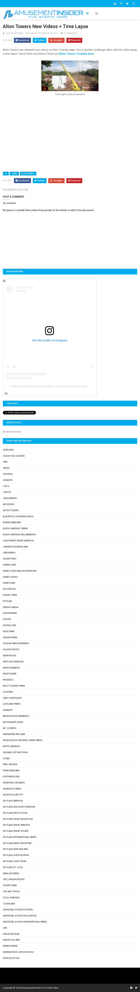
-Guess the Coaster (14, 456)
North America (11, 746)
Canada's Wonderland (15, 547)
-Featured (8, 450)
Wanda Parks (10, 946)
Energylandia (10, 607)
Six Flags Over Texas (14, 861)
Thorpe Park (10, 885)
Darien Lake (9, 565)
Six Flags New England (15, 849)
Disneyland (9, 583)
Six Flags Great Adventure (18, 819)
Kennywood (9, 655)
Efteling (7, 601)
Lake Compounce (12, 698)
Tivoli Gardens (11, 897)
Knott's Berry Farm (14, 686)
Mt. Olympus (9, 728)
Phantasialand (11, 770)
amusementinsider (42, 386)
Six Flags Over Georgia (16, 855)
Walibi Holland (11, 940)
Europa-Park (10, 613)
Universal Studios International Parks (25, 922)
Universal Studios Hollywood (20, 915)
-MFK (5, 462)
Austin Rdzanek (19, 386)
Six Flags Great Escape (15, 831)
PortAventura (11, 776)
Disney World (10, 577)
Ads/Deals (8, 504)
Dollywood (9, 589)
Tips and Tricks (11, 891)
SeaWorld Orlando (14, 782)
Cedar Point (9, 558)
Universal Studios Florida (18, 909)
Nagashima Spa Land (14, 734)
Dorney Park (10, 595)
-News (14, 174)
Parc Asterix (10, 764)
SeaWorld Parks (12, 789)
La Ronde (8, 692)
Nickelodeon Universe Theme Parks (22, 740)
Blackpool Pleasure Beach (18, 516)
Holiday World (11, 649)
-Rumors (7, 480)
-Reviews (8, 474)
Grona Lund (9, 625)
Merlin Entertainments (16, 716)
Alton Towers (28, 174)
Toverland (9, 903)
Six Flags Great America (16, 825)
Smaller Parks (11, 873)
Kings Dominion (11, 668)
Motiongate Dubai (13, 722)
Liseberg (8, 710)
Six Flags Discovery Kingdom (19, 807)
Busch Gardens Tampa (15, 528)
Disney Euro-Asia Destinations (19, 571)
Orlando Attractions (15, 752)
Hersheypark (10, 637)
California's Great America (18, 540)
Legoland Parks (12, 704)
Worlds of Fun (11, 958)
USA (5, 928)
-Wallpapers (10, 498)
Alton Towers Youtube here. (77, 53)
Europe (7, 619)
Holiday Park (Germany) (16, 643)
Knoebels (8, 680)
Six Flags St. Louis (13, 867)
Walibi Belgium (11, 934)
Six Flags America (13, 801)
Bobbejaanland (12, 522)
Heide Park (8, 631)
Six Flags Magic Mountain (17, 843)
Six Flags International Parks (19, 837)
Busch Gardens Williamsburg (19, 534)
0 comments (70, 33)
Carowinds (9, 552)
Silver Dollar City (13, 794)
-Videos (7, 492)
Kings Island (9, 673)
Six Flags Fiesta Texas (15, 813)
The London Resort (14, 879)
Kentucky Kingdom (13, 661)
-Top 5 (6, 486)
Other (6, 758)
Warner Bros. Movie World (18, 952)
